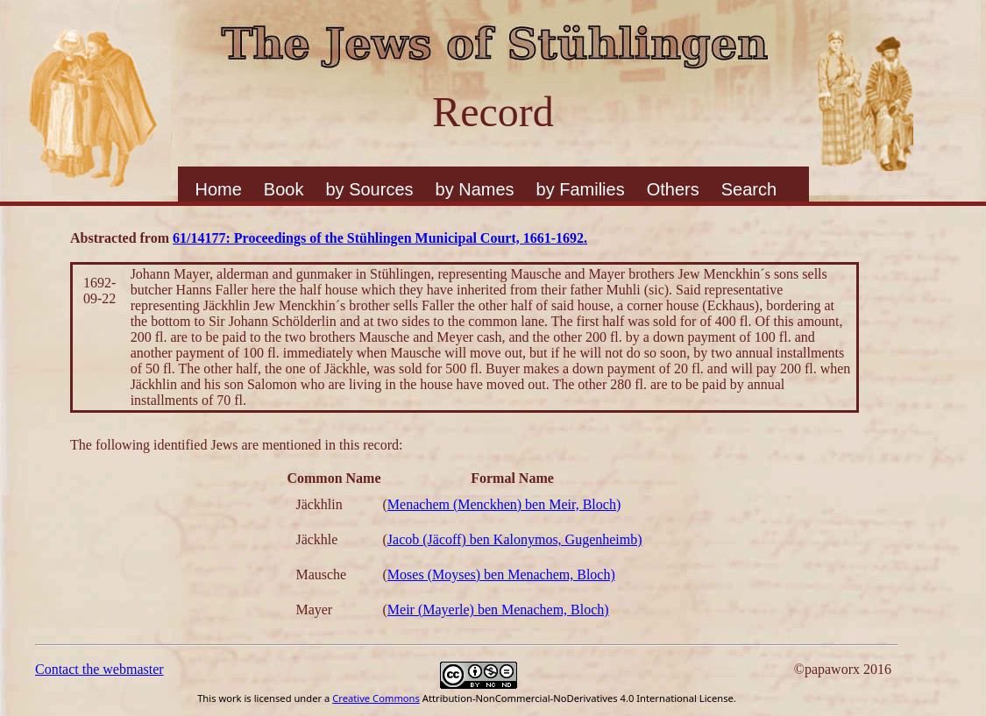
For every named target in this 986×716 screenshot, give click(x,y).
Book (284, 189)
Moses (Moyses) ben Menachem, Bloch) (501, 574)
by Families (580, 189)
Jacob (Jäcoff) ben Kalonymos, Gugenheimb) (514, 539)
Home (218, 189)
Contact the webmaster (99, 669)
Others (673, 189)
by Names (475, 189)
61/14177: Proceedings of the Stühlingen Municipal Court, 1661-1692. (380, 237)
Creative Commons (376, 698)
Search (749, 189)
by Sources (369, 189)
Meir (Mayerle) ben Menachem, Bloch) (498, 609)
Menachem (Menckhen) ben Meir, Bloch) (504, 504)
